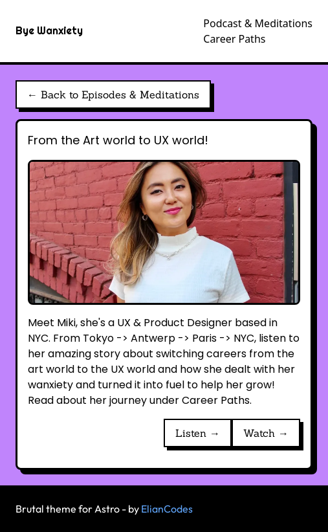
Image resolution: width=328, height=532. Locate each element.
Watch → (266, 433)
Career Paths (234, 39)
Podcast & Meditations (257, 23)
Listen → (197, 433)
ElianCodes (167, 508)
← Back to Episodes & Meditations (113, 94)
